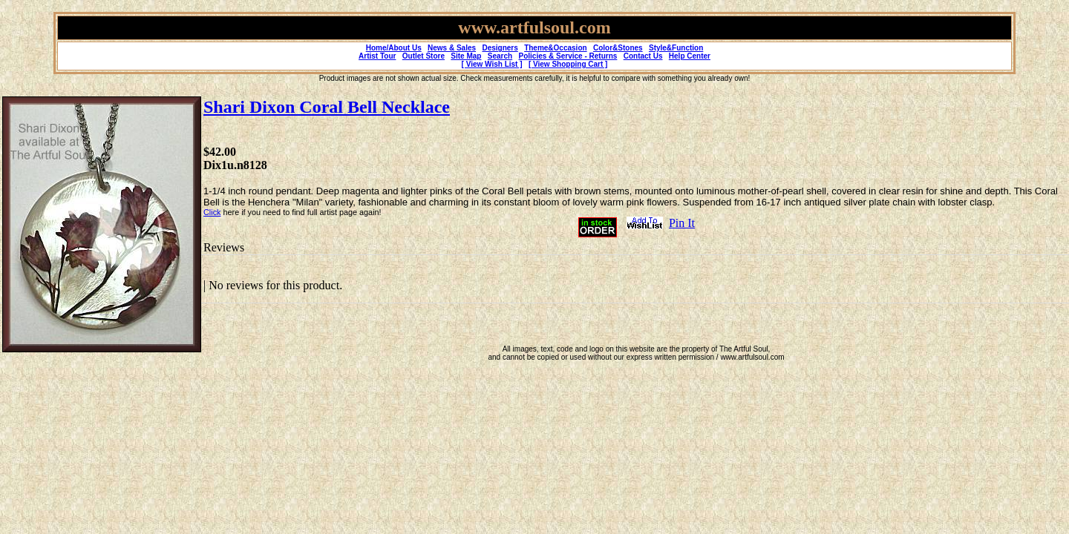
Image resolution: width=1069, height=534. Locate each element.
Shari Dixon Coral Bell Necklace (326, 106)
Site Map (466, 56)
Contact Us (643, 56)
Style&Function (676, 48)
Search (500, 56)
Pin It (682, 223)
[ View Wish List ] (492, 64)
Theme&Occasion (555, 48)
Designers (499, 48)
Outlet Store (423, 56)
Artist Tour (377, 56)
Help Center (689, 56)
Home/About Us (394, 48)
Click (211, 212)
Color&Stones (618, 48)
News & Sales (452, 48)
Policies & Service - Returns (568, 56)
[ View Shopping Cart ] (568, 64)
